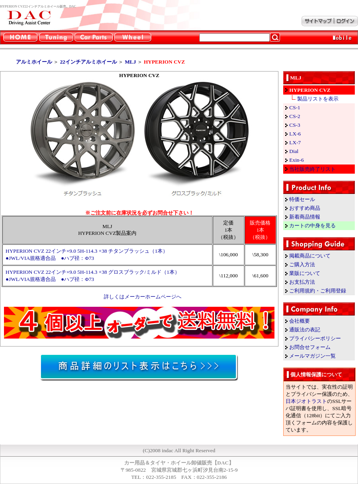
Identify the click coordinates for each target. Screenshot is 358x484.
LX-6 (295, 134)
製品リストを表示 (318, 99)
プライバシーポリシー (315, 338)
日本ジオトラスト (306, 401)
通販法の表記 (304, 330)
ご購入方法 (302, 264)
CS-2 (294, 116)
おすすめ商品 (304, 208)
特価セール (302, 199)
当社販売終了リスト (312, 169)
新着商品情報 (304, 217)
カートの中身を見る (312, 225)
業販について (304, 273)
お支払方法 (302, 282)
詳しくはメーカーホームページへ (142, 297)
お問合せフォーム (310, 347)
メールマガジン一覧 (312, 356)
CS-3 (294, 125)
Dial (293, 151)
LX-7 (295, 142)
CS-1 (294, 107)
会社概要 (299, 321)
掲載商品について (310, 256)
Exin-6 (296, 160)
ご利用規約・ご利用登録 (317, 291)
